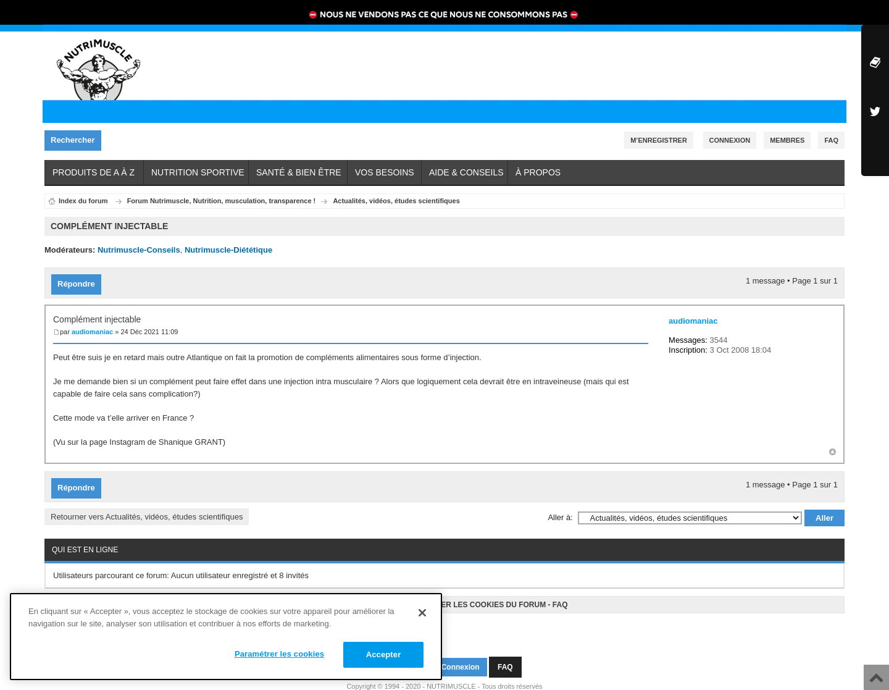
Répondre (79, 281)
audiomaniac (92, 328)
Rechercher (76, 140)
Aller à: (560, 511)
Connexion (730, 140)
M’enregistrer (658, 140)
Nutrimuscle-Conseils (139, 250)
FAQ (560, 598)
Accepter (383, 654)
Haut (832, 448)
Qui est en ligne (85, 543)
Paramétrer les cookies (279, 653)
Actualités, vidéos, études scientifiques (396, 200)
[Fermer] (422, 612)
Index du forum (83, 200)
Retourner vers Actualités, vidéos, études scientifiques (147, 510)
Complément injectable (97, 316)
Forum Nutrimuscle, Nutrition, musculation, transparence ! (221, 200)
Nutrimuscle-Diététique (228, 250)
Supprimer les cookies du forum (476, 598)
